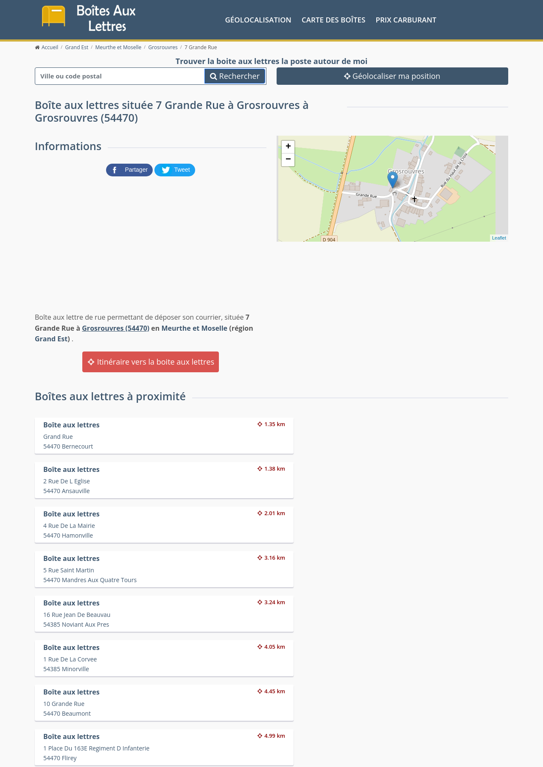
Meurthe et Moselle (194, 326)
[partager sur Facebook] (130, 168)
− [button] (288, 158)
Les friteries (282, 725)
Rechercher (235, 74)
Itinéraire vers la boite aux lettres (150, 360)
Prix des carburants (293, 714)
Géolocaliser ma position (392, 74)
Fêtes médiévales (408, 725)
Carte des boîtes (333, 18)
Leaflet (499, 236)
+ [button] (288, 145)
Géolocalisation (258, 18)
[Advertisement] (150, 241)
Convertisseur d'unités (416, 714)
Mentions (162, 753)
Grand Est (51, 337)
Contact (137, 753)
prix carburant (406, 18)
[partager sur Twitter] (174, 168)
